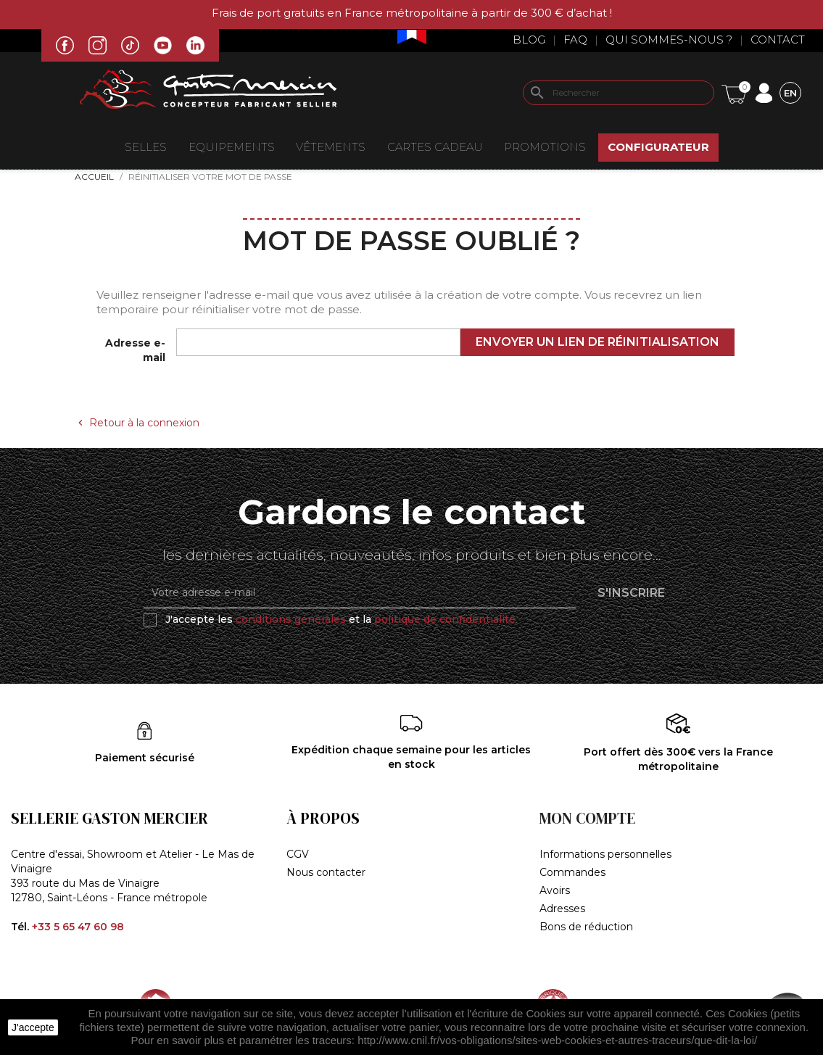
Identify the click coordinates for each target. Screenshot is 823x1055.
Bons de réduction (586, 926)
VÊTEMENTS (330, 147)
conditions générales (291, 619)
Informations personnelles (605, 854)
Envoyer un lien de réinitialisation (597, 342)
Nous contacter (325, 872)
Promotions (545, 147)
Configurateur (658, 147)
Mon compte (587, 818)
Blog (529, 39)
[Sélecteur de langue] (790, 92)
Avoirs (554, 890)
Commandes (572, 872)
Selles (146, 147)
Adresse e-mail (135, 350)
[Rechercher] (618, 92)
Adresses (562, 908)
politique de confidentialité (445, 619)
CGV (297, 854)
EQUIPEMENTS (232, 147)
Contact (777, 39)
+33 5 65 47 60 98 (78, 926)
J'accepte (33, 1027)
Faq (575, 39)
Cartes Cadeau (435, 147)
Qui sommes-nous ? (668, 39)
